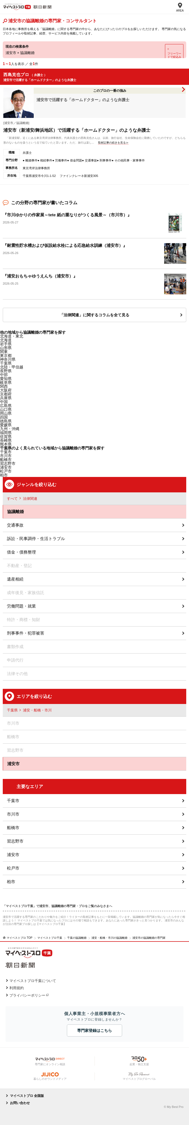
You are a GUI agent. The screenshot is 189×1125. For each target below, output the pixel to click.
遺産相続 (15, 579)
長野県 (6, 371)
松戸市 (6, 471)
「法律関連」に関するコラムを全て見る (94, 315)
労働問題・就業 (21, 606)
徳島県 (6, 421)
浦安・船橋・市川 (37, 710)
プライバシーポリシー (27, 995)
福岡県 (6, 432)
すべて (12, 499)
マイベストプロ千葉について (32, 981)
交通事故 (15, 525)
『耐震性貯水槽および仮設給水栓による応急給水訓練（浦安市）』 (65, 245)
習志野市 (15, 841)
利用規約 (16, 988)
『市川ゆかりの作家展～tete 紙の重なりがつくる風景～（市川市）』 (67, 214)
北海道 (6, 340)
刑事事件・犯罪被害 (25, 633)
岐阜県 (6, 382)
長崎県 (6, 440)
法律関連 (30, 499)
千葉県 (6, 363)
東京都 (6, 355)
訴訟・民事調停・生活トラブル (36, 538)
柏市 (11, 881)
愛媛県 (6, 425)
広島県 (6, 405)
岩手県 (6, 344)
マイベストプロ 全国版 (27, 1096)
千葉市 (13, 800)
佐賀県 (6, 436)
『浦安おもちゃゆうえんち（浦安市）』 (40, 276)
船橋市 (13, 827)
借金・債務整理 (21, 552)
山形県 (6, 348)
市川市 (13, 814)
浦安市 (6, 467)
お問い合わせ (20, 1103)
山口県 (6, 409)
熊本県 (6, 444)
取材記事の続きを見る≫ (113, 142)
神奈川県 (7, 359)
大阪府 (6, 390)
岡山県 (6, 413)
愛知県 (6, 378)
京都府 (6, 394)
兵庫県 (6, 398)
